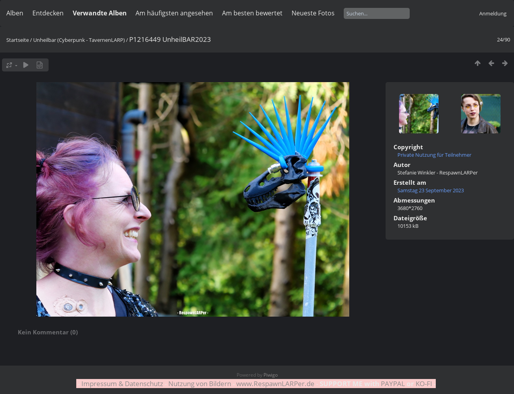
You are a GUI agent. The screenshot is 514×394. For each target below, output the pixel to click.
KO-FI (424, 383)
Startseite (17, 39)
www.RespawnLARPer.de (275, 383)
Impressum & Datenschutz (122, 383)
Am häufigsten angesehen (174, 13)
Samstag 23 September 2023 (430, 190)
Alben (14, 13)
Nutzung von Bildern (199, 383)
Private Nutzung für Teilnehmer (434, 154)
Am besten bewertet (252, 13)
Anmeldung (492, 13)
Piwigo (271, 374)
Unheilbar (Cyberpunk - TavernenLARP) (79, 39)
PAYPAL (393, 383)
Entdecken (48, 13)
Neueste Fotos (313, 13)
